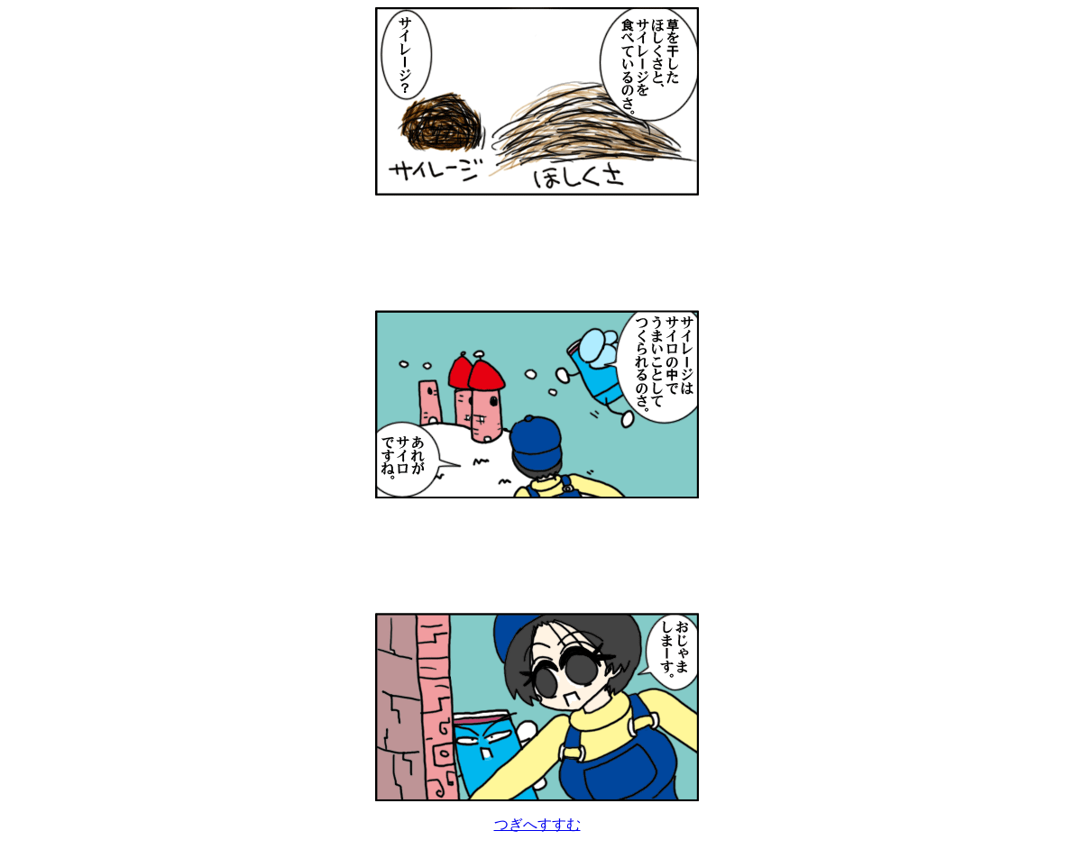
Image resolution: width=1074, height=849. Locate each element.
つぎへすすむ (537, 824)
